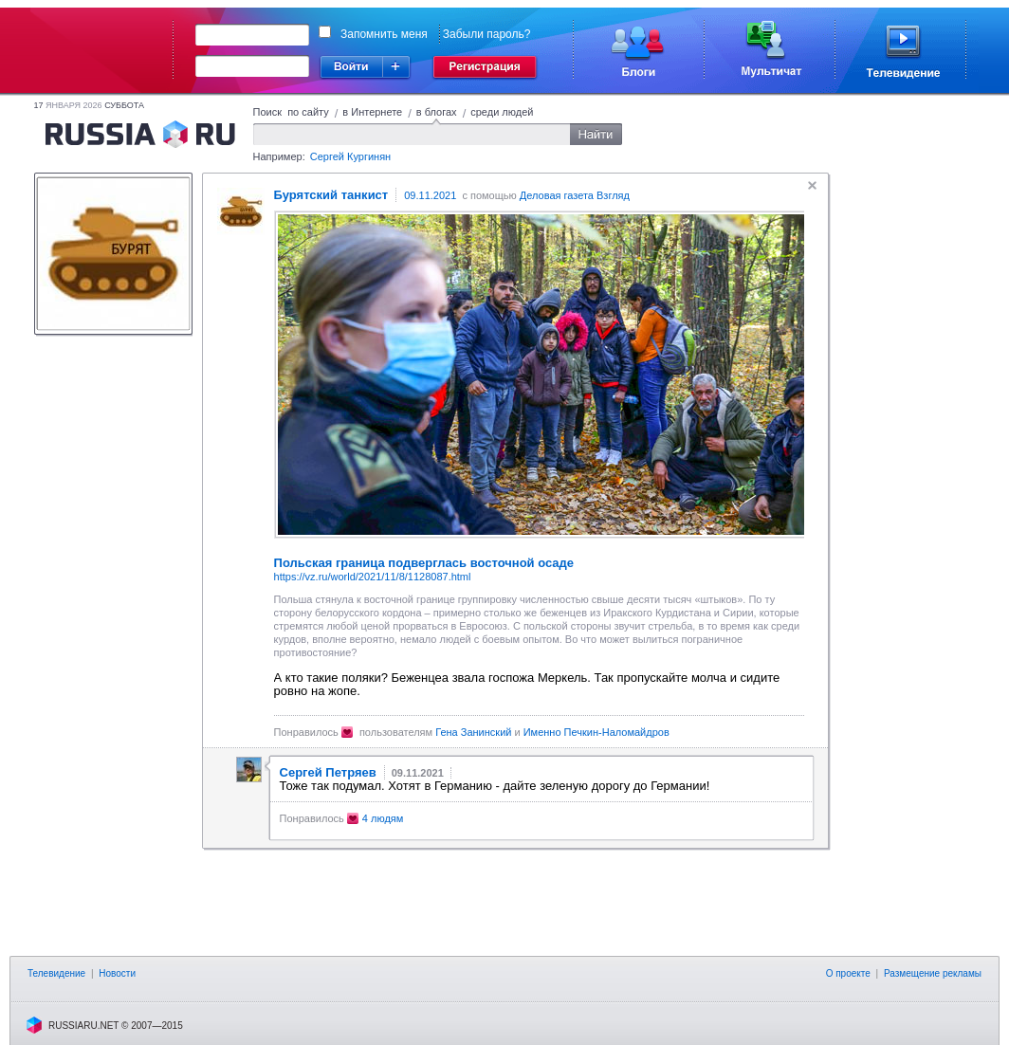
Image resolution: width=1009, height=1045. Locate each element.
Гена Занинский (473, 732)
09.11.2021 (430, 195)
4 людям (383, 818)
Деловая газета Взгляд (575, 195)
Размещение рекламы (932, 973)
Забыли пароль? (487, 34)
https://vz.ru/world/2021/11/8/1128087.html (372, 576)
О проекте (848, 973)
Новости (117, 973)
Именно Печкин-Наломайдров (596, 732)
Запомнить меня (384, 34)
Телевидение (56, 973)
